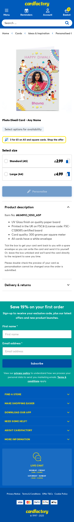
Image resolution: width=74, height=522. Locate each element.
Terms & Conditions (31, 493)
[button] (34, 139)
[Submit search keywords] (68, 22)
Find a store (13, 394)
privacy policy (22, 373)
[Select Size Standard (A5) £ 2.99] (37, 161)
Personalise (39, 191)
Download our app (18, 412)
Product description (19, 207)
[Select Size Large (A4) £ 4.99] (37, 174)
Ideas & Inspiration (38, 33)
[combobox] (33, 22)
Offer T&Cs (47, 493)
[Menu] (6, 13)
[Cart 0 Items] (67, 13)
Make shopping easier (20, 403)
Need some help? (16, 421)
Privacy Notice (13, 493)
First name (9, 326)
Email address (11, 343)
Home (5, 33)
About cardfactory (18, 430)
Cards (18, 33)
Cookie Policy (60, 493)
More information (17, 439)
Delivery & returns (18, 285)
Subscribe (37, 363)
